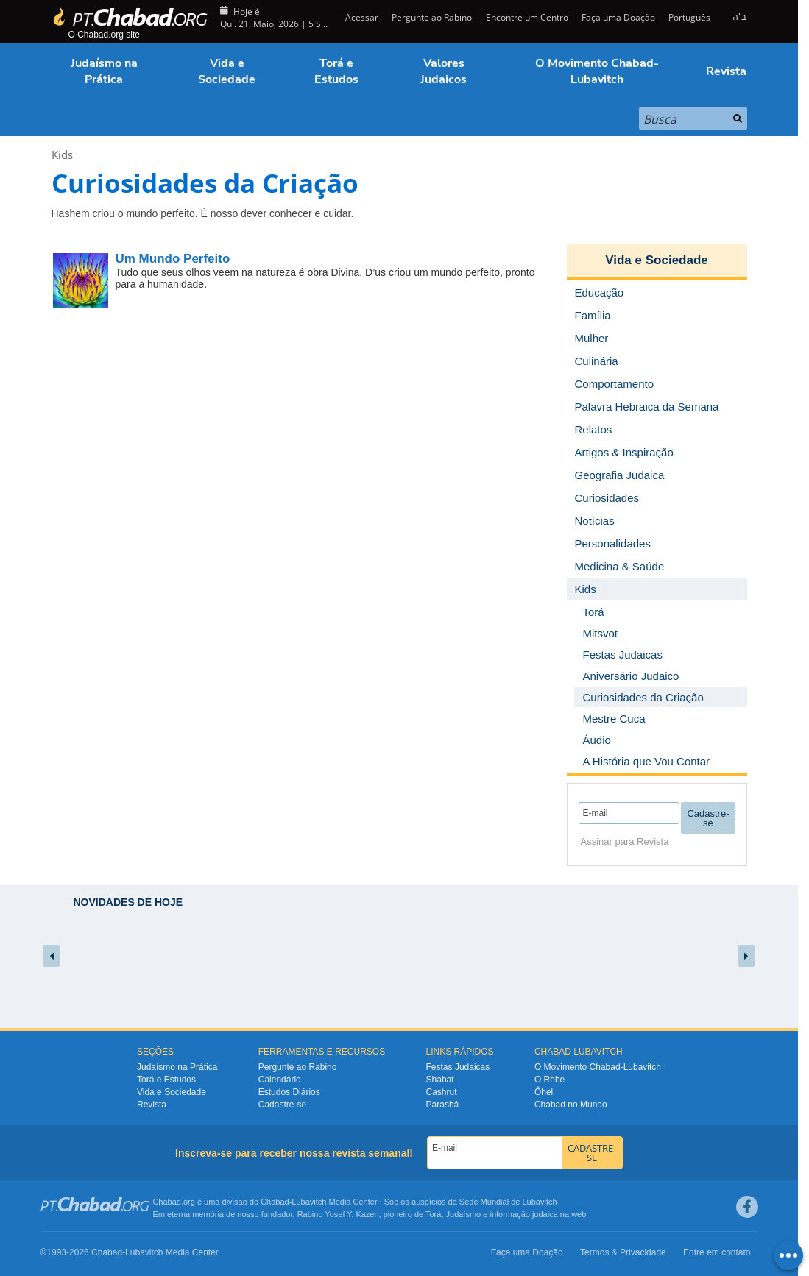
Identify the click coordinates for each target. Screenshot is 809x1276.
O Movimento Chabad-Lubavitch (597, 71)
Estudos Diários (289, 1092)
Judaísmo (463, 1214)
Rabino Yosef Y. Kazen (338, 1214)
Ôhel (543, 1092)
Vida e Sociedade (226, 71)
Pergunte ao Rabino (432, 17)
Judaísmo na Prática (104, 71)
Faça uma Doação (618, 17)
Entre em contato (716, 1252)
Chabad (275, 1201)
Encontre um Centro (527, 17)
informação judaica (523, 1214)
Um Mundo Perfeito (173, 259)
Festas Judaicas (458, 1067)
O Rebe (549, 1079)
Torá (433, 1214)
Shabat (440, 1079)
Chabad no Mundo (570, 1104)
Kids (62, 154)
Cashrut (441, 1092)
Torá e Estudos (336, 71)
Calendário (279, 1079)
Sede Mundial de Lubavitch (508, 1201)
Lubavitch (309, 1201)
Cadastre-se (282, 1104)
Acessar (360, 17)
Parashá (442, 1104)
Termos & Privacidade (623, 1252)
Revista (726, 71)
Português (689, 17)
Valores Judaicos (443, 71)
